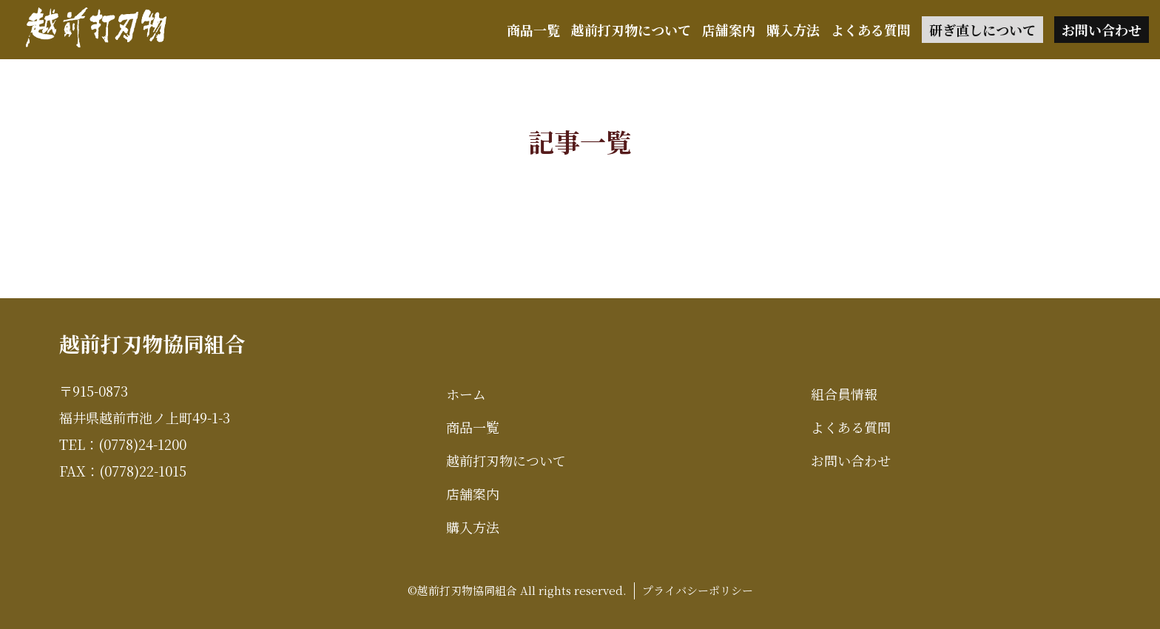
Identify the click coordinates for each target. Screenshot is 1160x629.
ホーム (466, 393)
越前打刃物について (631, 29)
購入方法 (793, 29)
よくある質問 (871, 29)
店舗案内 (728, 29)
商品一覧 (533, 29)
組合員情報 (844, 393)
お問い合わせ (1102, 29)
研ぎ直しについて (982, 29)
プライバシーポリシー (697, 590)
